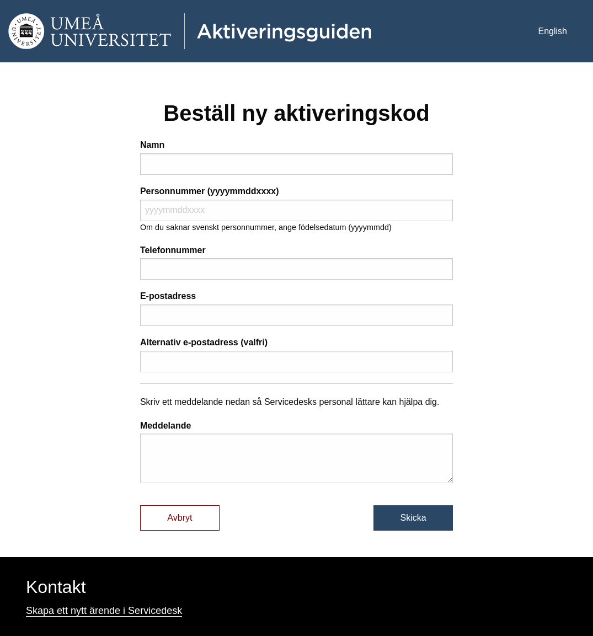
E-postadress (168, 296)
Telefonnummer (173, 250)
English (552, 31)
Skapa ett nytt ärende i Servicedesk (104, 610)
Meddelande (165, 425)
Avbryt (179, 517)
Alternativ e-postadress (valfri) (204, 342)
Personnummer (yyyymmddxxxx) (209, 191)
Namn (152, 144)
